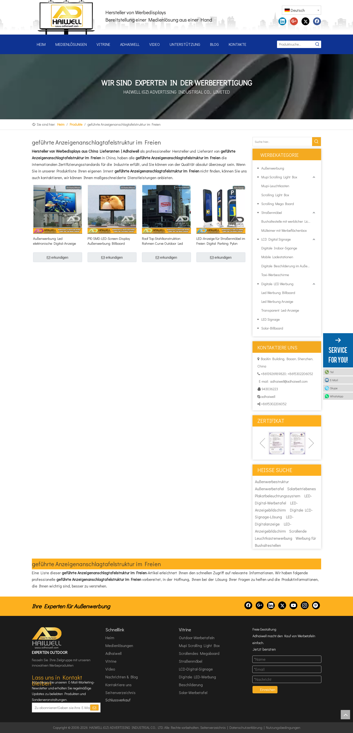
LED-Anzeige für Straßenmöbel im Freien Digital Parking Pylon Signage (220, 241)
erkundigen (57, 257)
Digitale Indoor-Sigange (279, 248)
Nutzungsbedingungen (283, 727)
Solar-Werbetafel (193, 692)
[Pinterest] (316, 605)
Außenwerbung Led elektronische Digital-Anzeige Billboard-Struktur (54, 241)
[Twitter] (282, 605)
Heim (109, 637)
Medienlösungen (119, 645)
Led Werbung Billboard (278, 292)
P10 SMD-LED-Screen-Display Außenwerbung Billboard (109, 241)
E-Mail (334, 380)
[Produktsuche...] (295, 44)
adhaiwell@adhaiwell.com (289, 381)
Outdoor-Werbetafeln (196, 637)
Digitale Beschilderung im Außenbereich (288, 266)
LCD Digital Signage (276, 239)
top (345, 714)
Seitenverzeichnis (120, 692)
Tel (332, 372)
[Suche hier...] (282, 141)
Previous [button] (262, 443)
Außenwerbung (272, 168)
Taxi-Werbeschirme (275, 274)
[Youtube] (293, 605)
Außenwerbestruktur (272, 481)
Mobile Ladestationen (277, 257)
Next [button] (311, 443)
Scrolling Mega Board (277, 203)
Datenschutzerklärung (245, 727)
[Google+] (260, 605)
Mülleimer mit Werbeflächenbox (284, 230)
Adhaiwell (113, 653)
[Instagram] (305, 605)
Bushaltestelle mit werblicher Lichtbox (288, 221)
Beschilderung (191, 684)
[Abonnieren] (94, 707)
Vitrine (110, 661)
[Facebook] (248, 605)
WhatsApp (336, 396)
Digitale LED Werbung (277, 283)
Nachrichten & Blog (121, 676)
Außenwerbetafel (269, 488)
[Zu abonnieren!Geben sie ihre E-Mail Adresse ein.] (60, 707)
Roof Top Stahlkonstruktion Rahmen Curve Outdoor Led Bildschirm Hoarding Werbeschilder (162, 241)
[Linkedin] (271, 605)
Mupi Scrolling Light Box (279, 177)
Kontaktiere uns (118, 684)
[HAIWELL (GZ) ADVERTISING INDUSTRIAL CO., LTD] (47, 638)
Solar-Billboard (272, 328)
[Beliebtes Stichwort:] (317, 44)
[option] (276, 443)
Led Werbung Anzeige (277, 301)
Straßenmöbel (271, 212)
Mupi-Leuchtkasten (275, 185)
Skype (334, 388)
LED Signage (270, 319)
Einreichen (267, 689)
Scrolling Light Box (275, 195)
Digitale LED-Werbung (197, 676)
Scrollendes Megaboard (199, 653)
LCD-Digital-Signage (196, 669)
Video (110, 669)
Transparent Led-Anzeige (280, 310)
